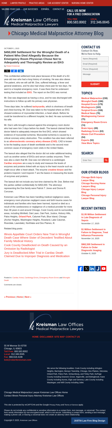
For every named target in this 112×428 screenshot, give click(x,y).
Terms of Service (73, 404)
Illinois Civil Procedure (94, 140)
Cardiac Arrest (18, 278)
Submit (95, 84)
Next (28, 297)
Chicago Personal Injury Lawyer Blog (93, 201)
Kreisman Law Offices (29, 419)
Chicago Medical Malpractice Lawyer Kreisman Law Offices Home (32, 392)
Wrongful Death (91, 102)
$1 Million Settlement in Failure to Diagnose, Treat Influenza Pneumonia (93, 234)
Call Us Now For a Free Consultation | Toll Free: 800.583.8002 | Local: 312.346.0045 (87, 16)
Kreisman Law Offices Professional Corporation (31, 16)
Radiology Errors (91, 136)
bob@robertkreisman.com (17, 360)
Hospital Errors (91, 106)
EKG (29, 92)
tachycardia (38, 106)
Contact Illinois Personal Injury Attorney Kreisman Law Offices (30, 395)
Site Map (59, 335)
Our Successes (30, 9)
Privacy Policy (55, 404)
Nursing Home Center (82, 3)
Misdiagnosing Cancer (94, 121)
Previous (9, 297)
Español (45, 9)
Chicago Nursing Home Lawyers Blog (92, 190)
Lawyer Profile (18, 3)
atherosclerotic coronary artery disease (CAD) (33, 141)
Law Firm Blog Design (95, 420)
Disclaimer (48, 335)
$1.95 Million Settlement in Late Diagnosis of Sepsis (94, 220)
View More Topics (89, 147)
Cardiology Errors (31, 278)
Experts (87, 143)
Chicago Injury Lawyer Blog (94, 196)
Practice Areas (36, 3)
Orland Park (25, 216)
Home (4, 3)
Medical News (90, 118)
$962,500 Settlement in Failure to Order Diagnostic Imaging (94, 249)
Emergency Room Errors (49, 278)
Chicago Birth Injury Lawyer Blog (94, 184)
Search (106, 164)
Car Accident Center (58, 3)
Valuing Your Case (11, 9)
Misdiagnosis (90, 110)
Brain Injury (89, 132)
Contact (58, 9)
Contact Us (72, 335)
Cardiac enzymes (13, 163)
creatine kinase (56, 170)
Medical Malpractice (93, 99)
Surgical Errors (91, 114)
